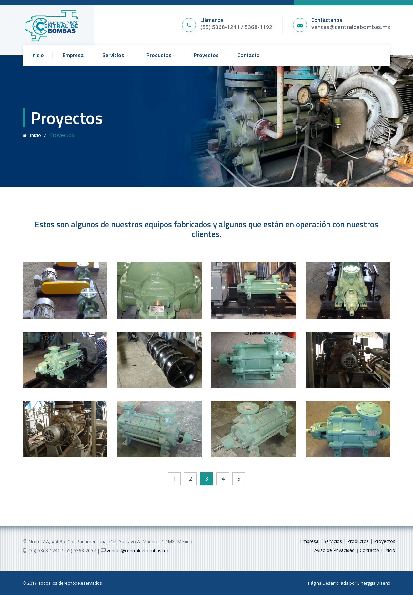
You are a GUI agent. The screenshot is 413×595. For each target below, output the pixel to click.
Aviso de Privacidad (334, 550)
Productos (159, 55)
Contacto (248, 55)
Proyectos (206, 55)
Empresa (73, 55)
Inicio (37, 55)
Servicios (113, 55)
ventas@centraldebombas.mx (350, 27)
